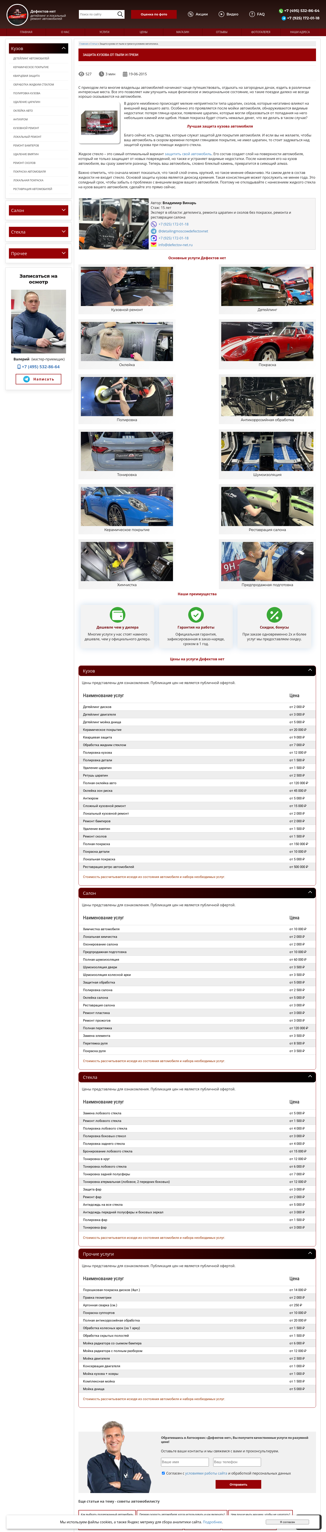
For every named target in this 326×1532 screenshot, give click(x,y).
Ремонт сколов (24, 163)
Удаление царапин (26, 102)
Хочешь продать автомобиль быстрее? (249, 1389)
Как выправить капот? (179, 1411)
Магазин (182, 32)
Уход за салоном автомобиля (157, 1422)
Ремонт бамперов (26, 145)
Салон (89, 757)
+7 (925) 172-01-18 (300, 18)
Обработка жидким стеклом (33, 84)
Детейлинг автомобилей (31, 58)
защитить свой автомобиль (188, 153)
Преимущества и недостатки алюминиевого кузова (232, 1411)
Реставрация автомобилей (32, 189)
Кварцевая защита (26, 76)
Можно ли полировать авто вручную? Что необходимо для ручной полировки (131, 1389)
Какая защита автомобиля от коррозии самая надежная (249, 1400)
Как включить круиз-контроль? (100, 1445)
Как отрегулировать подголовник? (204, 1422)
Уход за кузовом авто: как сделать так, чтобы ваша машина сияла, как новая (129, 1434)
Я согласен (287, 1522)
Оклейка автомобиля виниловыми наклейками (263, 1434)
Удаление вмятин (26, 154)
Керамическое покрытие (31, 67)
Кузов (89, 535)
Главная (26, 32)
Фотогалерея (260, 32)
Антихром (20, 119)
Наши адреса (300, 32)
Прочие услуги (98, 1118)
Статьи (231, 1492)
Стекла (90, 941)
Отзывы (221, 32)
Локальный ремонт (27, 137)
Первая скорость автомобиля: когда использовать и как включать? (182, 1378)
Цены (143, 32)
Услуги (104, 32)
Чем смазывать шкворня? (142, 1411)
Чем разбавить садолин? (202, 1389)
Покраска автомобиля (29, 171)
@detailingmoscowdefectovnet (183, 231)
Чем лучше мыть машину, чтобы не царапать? (260, 1378)
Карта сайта (234, 1496)
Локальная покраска (28, 180)
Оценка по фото (154, 14)
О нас (65, 32)
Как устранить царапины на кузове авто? (258, 1422)
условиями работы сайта (206, 1337)
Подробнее (212, 1522)
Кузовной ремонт (26, 128)
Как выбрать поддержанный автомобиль (107, 1378)
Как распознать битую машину (100, 1411)
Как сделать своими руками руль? (206, 1434)
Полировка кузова (26, 93)
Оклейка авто (23, 111)
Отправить (238, 1348)
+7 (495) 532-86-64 (299, 10)
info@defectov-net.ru (175, 244)
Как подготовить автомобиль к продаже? (107, 1422)
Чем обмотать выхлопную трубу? (187, 1400)
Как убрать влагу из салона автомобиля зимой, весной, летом (120, 1400)
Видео (230, 1484)
